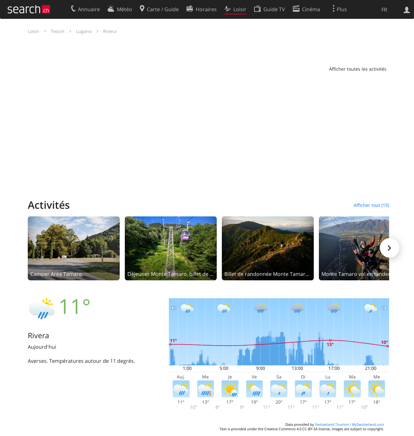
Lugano (84, 31)
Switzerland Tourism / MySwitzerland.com (349, 424)
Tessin (57, 31)
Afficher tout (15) (371, 205)
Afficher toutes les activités (358, 69)
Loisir (33, 31)
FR (384, 9)
